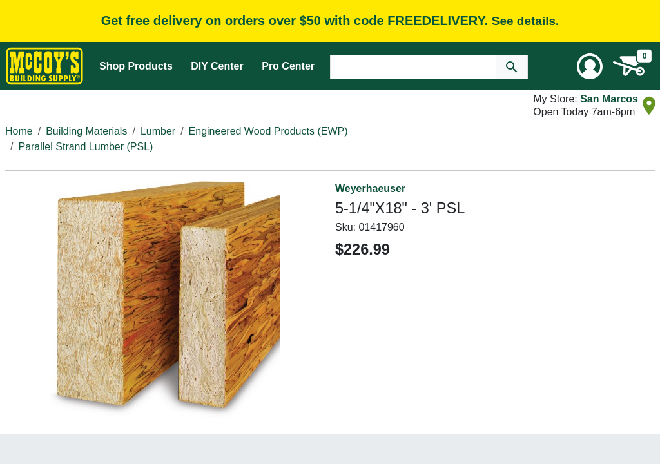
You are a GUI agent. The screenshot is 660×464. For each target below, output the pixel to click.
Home (19, 131)
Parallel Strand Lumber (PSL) (85, 146)
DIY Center (217, 66)
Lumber (158, 131)
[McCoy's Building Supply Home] (44, 66)
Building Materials (86, 131)
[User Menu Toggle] (590, 66)
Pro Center (288, 66)
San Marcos (609, 98)
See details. (525, 21)
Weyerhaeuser (370, 188)
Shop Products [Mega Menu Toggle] (136, 66)
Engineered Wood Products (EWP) (268, 131)
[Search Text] (413, 67)
